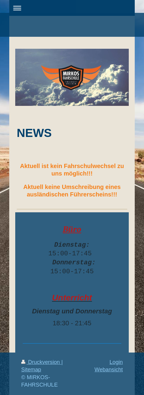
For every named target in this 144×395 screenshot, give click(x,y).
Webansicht (108, 370)
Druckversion (41, 362)
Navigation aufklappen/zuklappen (72, 7)
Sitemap (31, 370)
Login (116, 362)
